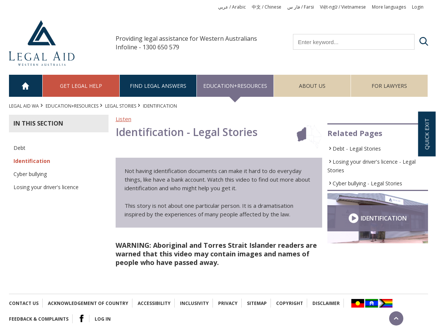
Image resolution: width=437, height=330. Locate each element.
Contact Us (24, 303)
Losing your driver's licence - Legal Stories (371, 166)
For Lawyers (389, 85)
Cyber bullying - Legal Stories (367, 183)
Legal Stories (120, 106)
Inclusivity (194, 303)
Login (418, 7)
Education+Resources (235, 85)
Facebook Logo (81, 318)
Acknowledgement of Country (88, 303)
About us (312, 85)
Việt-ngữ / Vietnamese (343, 7)
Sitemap (257, 303)
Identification (31, 160)
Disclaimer (326, 303)
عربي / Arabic (232, 7)
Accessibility (154, 303)
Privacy (228, 303)
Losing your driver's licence (46, 187)
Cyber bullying (30, 174)
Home (26, 86)
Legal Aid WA (24, 106)
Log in (103, 319)
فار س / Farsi (300, 7)
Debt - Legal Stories (357, 148)
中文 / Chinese (266, 7)
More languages (389, 7)
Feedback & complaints (38, 319)
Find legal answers (158, 85)
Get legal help (81, 85)
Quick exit (426, 133)
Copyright (289, 303)
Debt (19, 147)
